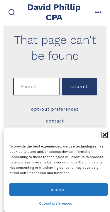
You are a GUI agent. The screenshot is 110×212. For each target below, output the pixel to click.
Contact (55, 121)
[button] (105, 135)
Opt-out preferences (55, 203)
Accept (58, 189)
